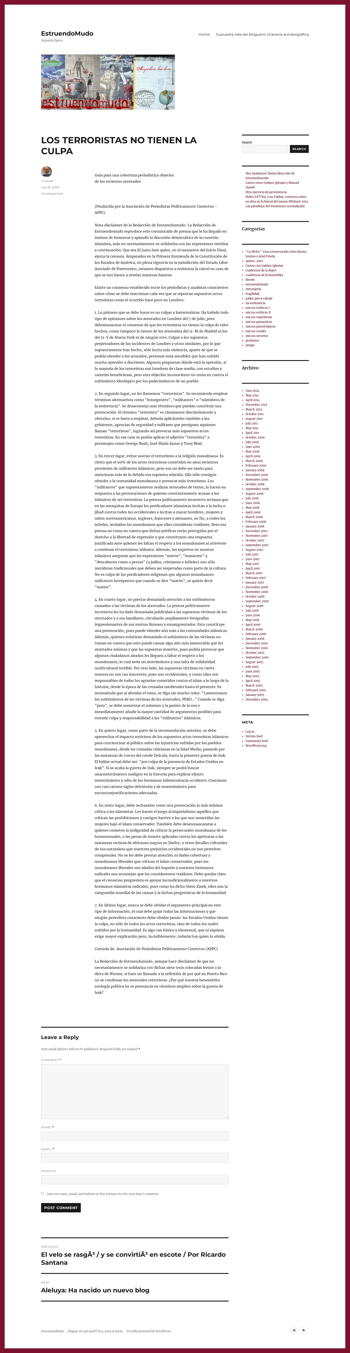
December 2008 (257, 475)
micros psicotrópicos (261, 326)
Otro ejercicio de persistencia (266, 192)
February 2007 (256, 578)
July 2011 (252, 423)
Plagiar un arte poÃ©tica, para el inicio (95, 1331)
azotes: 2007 (254, 261)
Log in (250, 732)
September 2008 (257, 489)
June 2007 (253, 559)
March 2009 (254, 461)
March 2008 (254, 517)
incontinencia (255, 303)
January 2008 (255, 526)
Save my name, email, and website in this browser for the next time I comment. (103, 1194)
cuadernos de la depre (261, 270)
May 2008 (252, 508)
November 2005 (257, 648)
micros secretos (257, 336)
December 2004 (257, 699)
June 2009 (253, 447)
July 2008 (252, 498)
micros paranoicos (259, 322)
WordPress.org (256, 746)
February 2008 (256, 522)
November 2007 (257, 536)
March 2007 (254, 573)
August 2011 (254, 419)
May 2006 (253, 620)
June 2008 (253, 503)
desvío (250, 280)
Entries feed (254, 736)
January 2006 (255, 639)
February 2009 (256, 465)
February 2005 (256, 690)
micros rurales (256, 331)
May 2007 (252, 564)
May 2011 (252, 428)
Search (247, 142)
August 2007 (254, 550)
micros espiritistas (259, 317)
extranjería (253, 289)
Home (204, 34)
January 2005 (255, 695)
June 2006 (253, 615)
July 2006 (252, 611)
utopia (250, 345)
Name (47, 1127)
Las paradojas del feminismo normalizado (275, 206)
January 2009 (255, 470)
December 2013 (256, 405)
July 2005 (252, 667)
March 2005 (254, 685)
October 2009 (255, 437)
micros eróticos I (258, 308)
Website (48, 1171)
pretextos (252, 340)
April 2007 (253, 568)
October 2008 (255, 484)
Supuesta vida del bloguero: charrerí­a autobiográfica (262, 34)
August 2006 (255, 606)
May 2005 (252, 676)
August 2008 (254, 494)
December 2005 (257, 643)
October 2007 (255, 540)
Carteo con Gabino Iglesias (264, 266)
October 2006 (255, 597)
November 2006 (257, 592)
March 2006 (254, 629)
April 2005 (253, 681)
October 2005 (255, 653)
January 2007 (255, 582)
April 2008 (253, 512)
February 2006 (256, 634)
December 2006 (257, 587)
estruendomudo (257, 284)
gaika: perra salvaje (259, 298)
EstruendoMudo (67, 33)
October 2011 (255, 414)
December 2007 (257, 531)
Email (47, 1149)
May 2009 (253, 451)
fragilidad (252, 294)
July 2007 (252, 554)
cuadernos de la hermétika (264, 275)
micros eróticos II (258, 312)
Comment (51, 1060)
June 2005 (253, 671)
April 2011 (252, 433)
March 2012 (254, 409)
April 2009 (253, 456)
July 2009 (252, 442)
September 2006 (257, 601)
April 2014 (253, 400)
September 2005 (257, 657)
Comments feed (257, 741)
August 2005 (254, 662)
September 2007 (257, 545)
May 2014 (252, 395)
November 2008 (257, 480)
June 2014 (252, 391)
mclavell (47, 181)
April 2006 (253, 625)
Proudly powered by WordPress (149, 1331)
